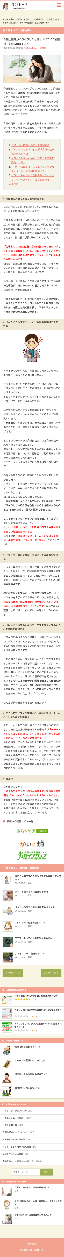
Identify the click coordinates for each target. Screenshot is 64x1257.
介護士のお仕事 (13, 1125)
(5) (36, 999)
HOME (5, 19)
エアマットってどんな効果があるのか (33, 938)
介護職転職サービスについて (18, 1132)
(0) (36, 1016)
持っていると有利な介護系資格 (19, 1146)
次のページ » (51, 973)
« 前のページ (13, 973)
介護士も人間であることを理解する (30, 145)
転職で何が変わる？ (27, 1047)
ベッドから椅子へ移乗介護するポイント (35, 907)
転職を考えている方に (15, 1154)
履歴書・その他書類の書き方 (31, 1074)
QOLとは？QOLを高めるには (29, 953)
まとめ (14, 184)
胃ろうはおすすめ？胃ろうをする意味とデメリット (38, 878)
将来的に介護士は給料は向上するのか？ (33, 1215)
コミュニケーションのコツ (17, 1110)
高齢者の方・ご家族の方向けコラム (22, 1161)
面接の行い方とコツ (27, 1088)
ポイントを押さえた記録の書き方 (31, 891)
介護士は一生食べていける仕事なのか (32, 1187)
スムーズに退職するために (30, 1060)
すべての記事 (16, 19)
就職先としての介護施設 (16, 1139)
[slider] (21, 999)
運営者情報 (32, 1244)
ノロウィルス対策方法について (30, 922)
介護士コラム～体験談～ (34, 19)
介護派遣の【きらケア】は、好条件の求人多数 (36, 996)
